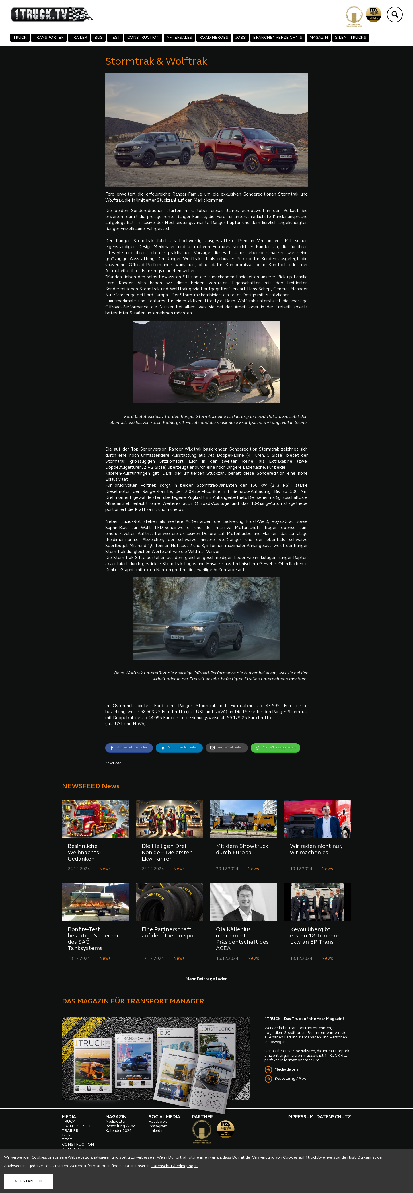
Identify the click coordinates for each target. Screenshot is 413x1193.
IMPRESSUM (300, 1117)
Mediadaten (286, 1069)
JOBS (240, 38)
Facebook (158, 1122)
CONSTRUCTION (143, 38)
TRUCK (20, 38)
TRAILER (79, 38)
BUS (98, 38)
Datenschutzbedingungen (174, 1166)
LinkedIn (156, 1131)
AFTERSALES (179, 38)
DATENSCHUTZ (333, 1117)
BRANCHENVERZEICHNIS (277, 38)
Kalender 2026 (118, 1131)
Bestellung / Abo (290, 1079)
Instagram (158, 1126)
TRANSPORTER (49, 38)
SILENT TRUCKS (350, 38)
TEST (115, 38)
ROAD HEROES (213, 38)
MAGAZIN (318, 38)
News (105, 869)
